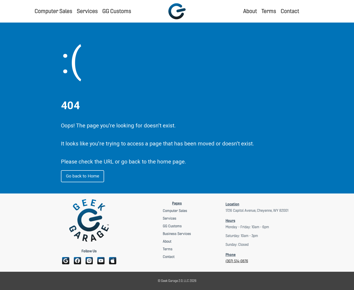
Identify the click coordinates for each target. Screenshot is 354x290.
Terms (268, 11)
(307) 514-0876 (237, 261)
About (250, 11)
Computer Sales (53, 11)
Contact (290, 11)
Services (87, 11)
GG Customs (116, 11)
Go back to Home (82, 176)
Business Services (177, 234)
